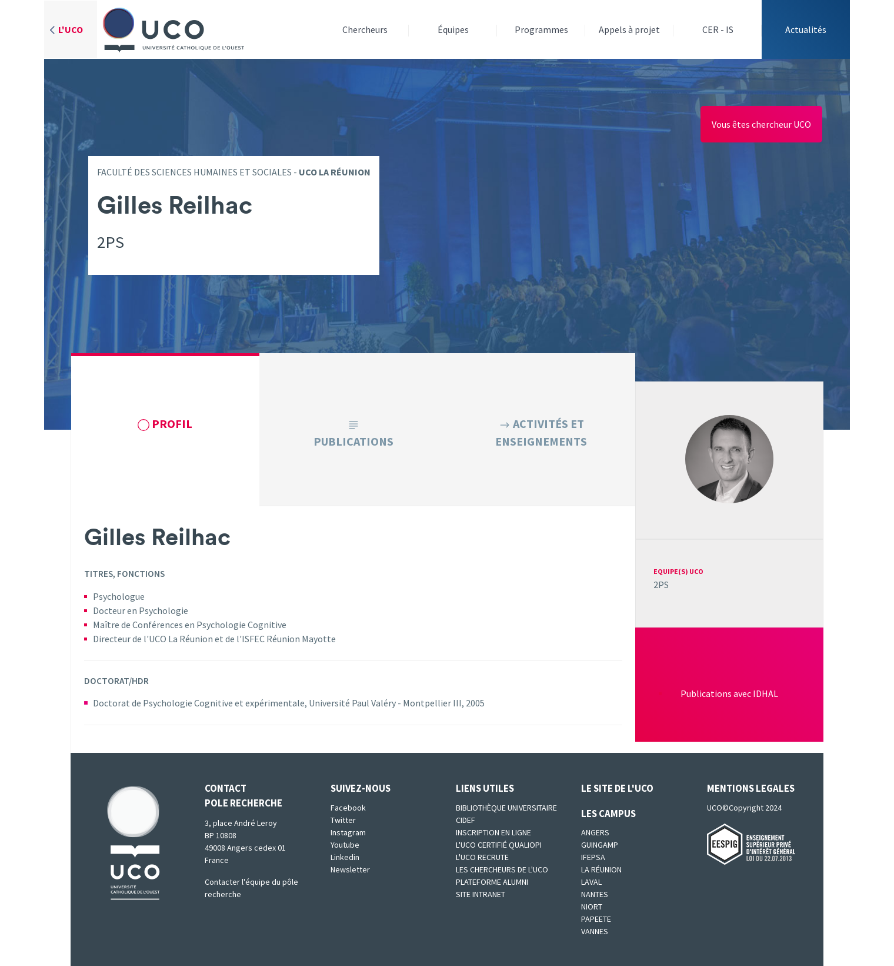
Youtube (345, 844)
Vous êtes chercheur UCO (761, 124)
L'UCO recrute (482, 857)
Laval (591, 882)
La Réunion (601, 869)
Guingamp (599, 844)
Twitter (343, 820)
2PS (661, 584)
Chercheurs (365, 29)
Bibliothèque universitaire (506, 807)
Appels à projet (629, 29)
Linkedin (345, 857)
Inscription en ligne (493, 832)
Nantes (594, 894)
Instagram (348, 832)
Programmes (541, 29)
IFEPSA (593, 857)
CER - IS (717, 29)
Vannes (594, 931)
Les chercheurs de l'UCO (502, 869)
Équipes (453, 29)
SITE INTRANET (480, 894)
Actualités (805, 29)
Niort (591, 906)
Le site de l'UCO (617, 788)
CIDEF (465, 820)
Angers (595, 832)
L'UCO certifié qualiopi (499, 844)
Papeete (596, 919)
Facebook (348, 807)
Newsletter (350, 869)
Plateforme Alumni (492, 882)
